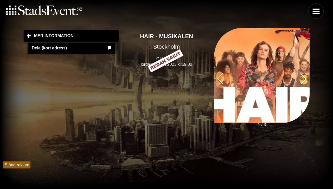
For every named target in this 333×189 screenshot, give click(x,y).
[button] (303, 79)
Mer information (76, 35)
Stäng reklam (17, 165)
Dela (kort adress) (49, 48)
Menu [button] (316, 11)
